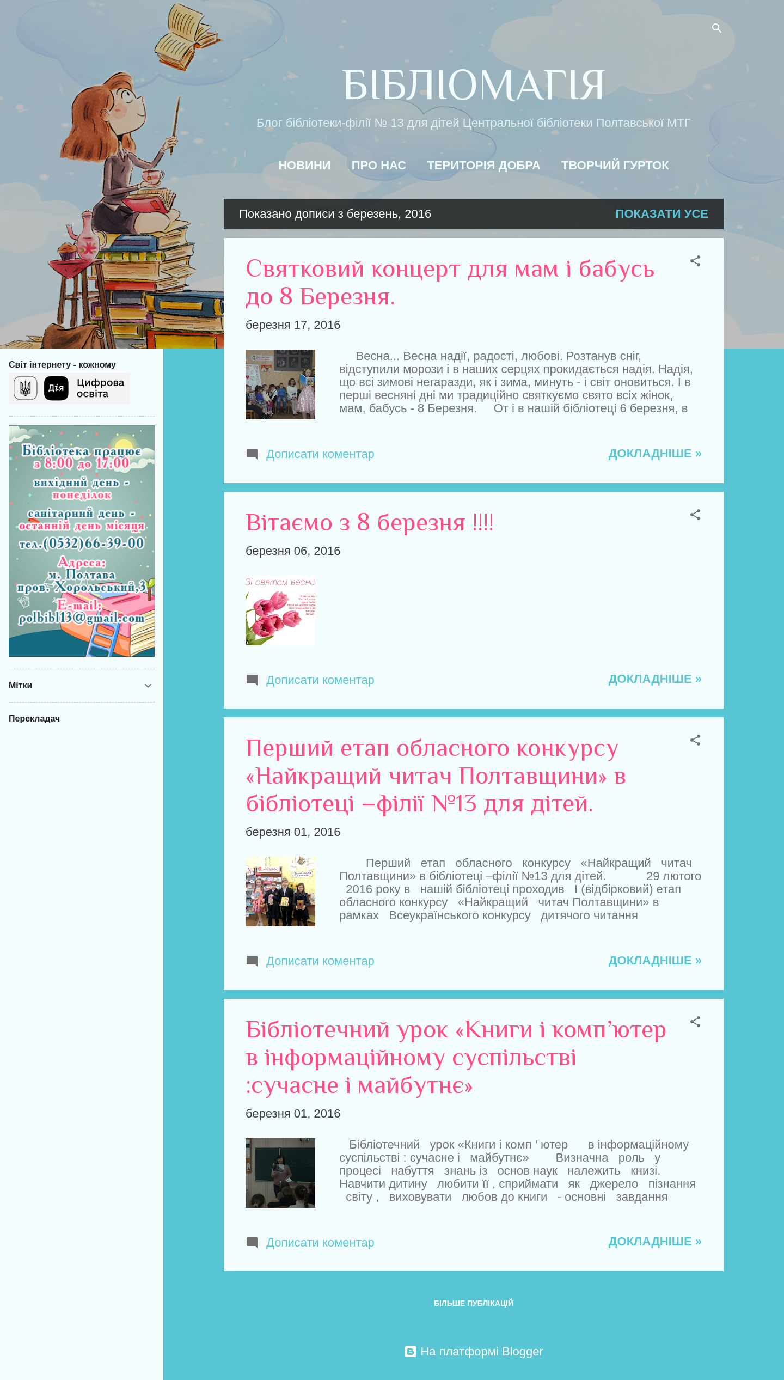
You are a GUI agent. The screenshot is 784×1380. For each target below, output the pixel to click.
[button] (695, 262)
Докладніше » (655, 453)
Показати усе (662, 214)
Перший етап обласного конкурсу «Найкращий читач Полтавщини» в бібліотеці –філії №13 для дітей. (436, 775)
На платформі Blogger (473, 1351)
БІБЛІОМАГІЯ (474, 84)
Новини (304, 165)
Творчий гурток (615, 165)
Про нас (379, 165)
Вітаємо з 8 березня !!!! (370, 522)
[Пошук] (717, 29)
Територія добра (484, 165)
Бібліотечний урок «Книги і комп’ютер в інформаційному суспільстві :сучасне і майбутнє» (456, 1056)
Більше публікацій (473, 1303)
